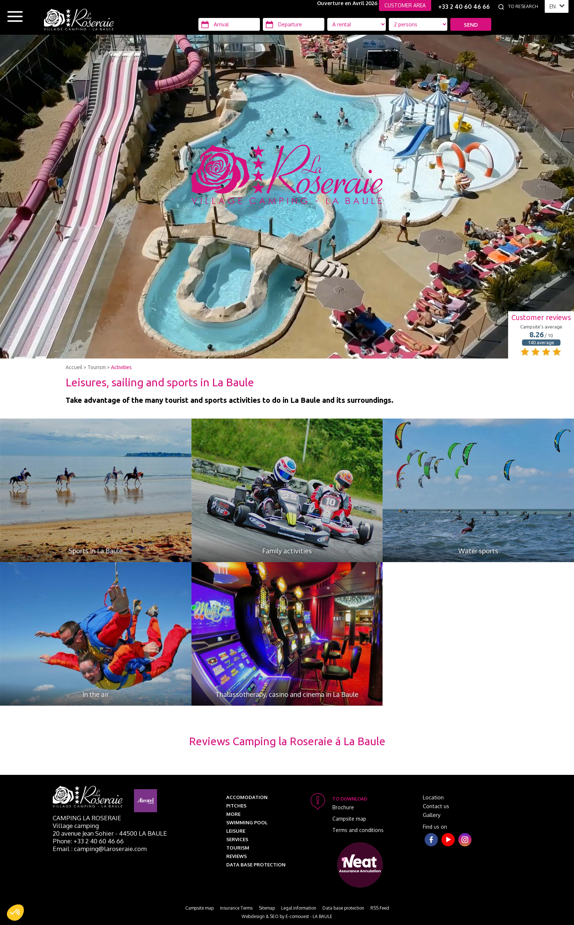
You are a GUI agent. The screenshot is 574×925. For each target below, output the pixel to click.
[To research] (524, 6)
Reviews (236, 856)
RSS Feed (379, 908)
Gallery (431, 814)
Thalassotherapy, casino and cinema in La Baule (286, 694)
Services (237, 839)
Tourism (96, 367)
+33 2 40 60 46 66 (464, 6)
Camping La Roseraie (87, 818)
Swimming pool (247, 822)
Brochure (343, 807)
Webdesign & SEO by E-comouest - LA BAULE (287, 916)
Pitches (236, 806)
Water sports (478, 551)
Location (433, 797)
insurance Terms (236, 908)
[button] (15, 912)
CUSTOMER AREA (405, 5)
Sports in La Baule (95, 551)
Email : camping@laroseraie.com (100, 848)
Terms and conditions (358, 830)
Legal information (298, 908)
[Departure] (293, 24)
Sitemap (267, 908)
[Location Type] (418, 24)
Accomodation (247, 797)
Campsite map (349, 819)
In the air (95, 694)
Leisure (235, 831)
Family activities (287, 551)
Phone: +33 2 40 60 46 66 (88, 841)
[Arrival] (229, 24)
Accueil (74, 367)
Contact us (436, 806)
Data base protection (256, 865)
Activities (121, 367)
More (233, 814)
